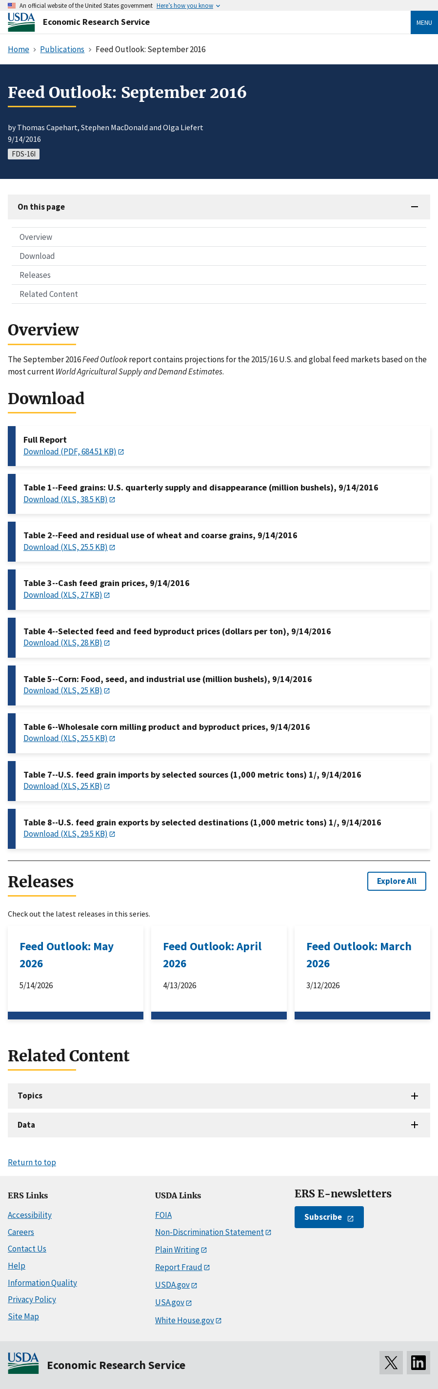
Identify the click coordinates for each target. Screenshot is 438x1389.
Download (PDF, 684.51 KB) (70, 451)
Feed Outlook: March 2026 (359, 954)
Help (16, 1265)
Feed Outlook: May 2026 (67, 954)
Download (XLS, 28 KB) (62, 642)
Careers (21, 1232)
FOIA (163, 1215)
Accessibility (30, 1215)
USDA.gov (172, 1284)
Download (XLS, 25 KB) (62, 690)
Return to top (32, 1162)
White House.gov (184, 1320)
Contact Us (27, 1248)
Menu (424, 22)
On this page (41, 206)
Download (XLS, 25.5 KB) (65, 547)
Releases (35, 275)
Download (37, 256)
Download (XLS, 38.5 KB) (65, 499)
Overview (36, 237)
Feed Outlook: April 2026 (212, 954)
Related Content (49, 294)
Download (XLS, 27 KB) (62, 594)
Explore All (397, 881)
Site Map (23, 1316)
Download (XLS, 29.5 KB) (65, 833)
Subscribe (323, 1217)
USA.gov (169, 1302)
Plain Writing (177, 1249)
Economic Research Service (96, 21)
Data (26, 1124)
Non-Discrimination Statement (209, 1232)
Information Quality (42, 1282)
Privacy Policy (32, 1299)
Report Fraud (178, 1267)
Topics (30, 1095)
